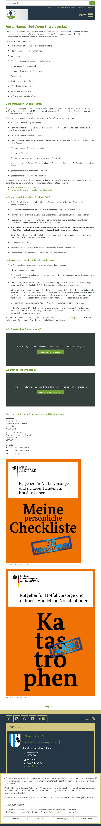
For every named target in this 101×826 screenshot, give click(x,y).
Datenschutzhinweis (15, 818)
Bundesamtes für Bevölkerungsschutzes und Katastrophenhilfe (54, 317)
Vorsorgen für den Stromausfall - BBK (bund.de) (32, 189)
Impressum (38, 818)
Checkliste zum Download (17, 564)
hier (58, 797)
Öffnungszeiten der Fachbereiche (39, 736)
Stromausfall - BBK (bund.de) (23, 187)
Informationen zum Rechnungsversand (41, 742)
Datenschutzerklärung (58, 812)
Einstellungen (62, 818)
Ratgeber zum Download (16, 697)
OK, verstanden (86, 818)
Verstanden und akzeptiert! (50, 351)
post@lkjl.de (31, 766)
